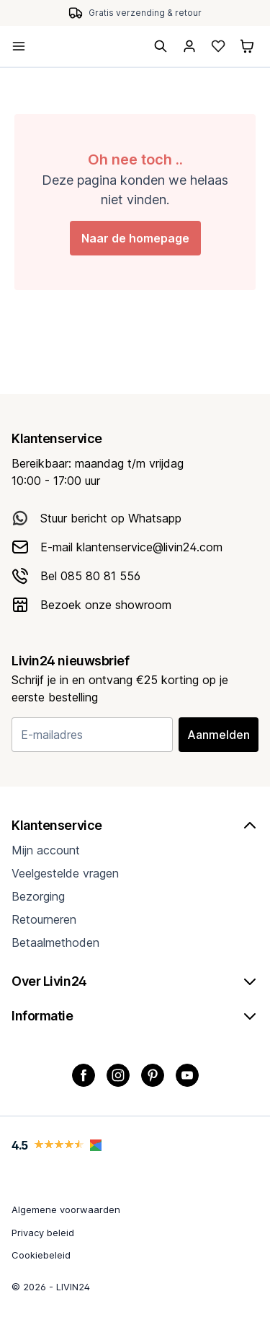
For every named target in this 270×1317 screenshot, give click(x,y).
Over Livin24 (135, 981)
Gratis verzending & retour (145, 12)
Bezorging (38, 896)
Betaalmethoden (55, 942)
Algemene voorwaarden (66, 1209)
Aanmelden (218, 734)
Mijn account (46, 850)
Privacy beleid (43, 1232)
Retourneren (44, 919)
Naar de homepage (135, 238)
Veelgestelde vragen (65, 873)
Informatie (135, 1016)
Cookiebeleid (41, 1255)
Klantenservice (135, 825)
